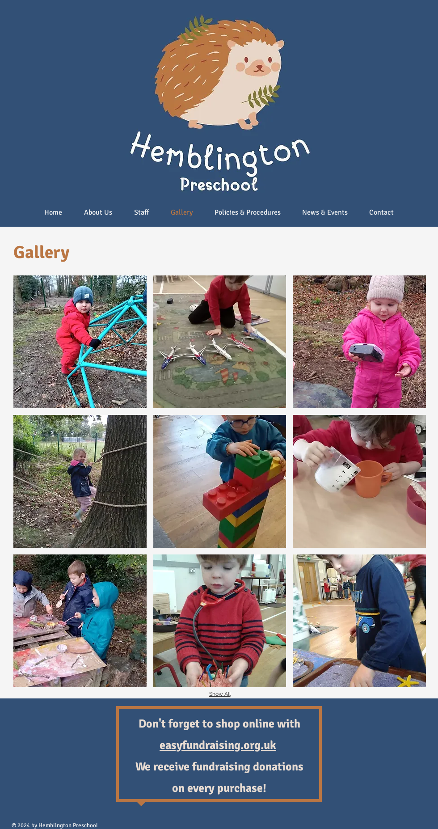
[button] (80, 341)
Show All (220, 694)
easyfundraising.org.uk (218, 745)
